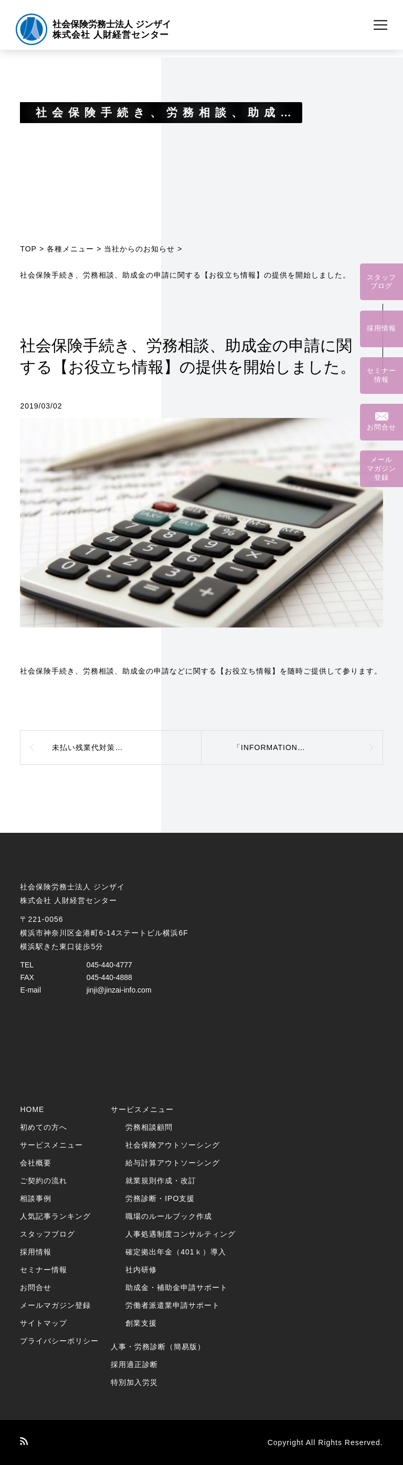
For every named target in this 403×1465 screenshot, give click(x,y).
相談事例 (35, 1198)
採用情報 (35, 1252)
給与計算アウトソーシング (172, 1163)
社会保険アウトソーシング (172, 1145)
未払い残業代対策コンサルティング (115, 747)
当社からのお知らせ (139, 249)
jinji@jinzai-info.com (119, 990)
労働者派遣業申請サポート (172, 1305)
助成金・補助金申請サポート (176, 1287)
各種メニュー (70, 249)
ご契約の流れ (43, 1180)
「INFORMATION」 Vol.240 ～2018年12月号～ (308, 747)
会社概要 (35, 1163)
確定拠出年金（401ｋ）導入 (175, 1252)
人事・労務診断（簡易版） (158, 1346)
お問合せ (35, 1287)
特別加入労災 (134, 1382)
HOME (32, 1109)
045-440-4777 (109, 965)
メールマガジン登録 (55, 1305)
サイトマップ (43, 1323)
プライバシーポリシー (59, 1341)
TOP (28, 249)
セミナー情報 (43, 1269)
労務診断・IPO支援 (160, 1198)
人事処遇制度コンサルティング (180, 1234)
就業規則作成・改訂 (160, 1180)
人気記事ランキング (55, 1216)
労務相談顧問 (149, 1127)
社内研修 (141, 1269)
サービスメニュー (51, 1145)
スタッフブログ (47, 1234)
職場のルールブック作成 (168, 1216)
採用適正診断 (134, 1364)
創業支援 (141, 1323)
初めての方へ (43, 1127)
